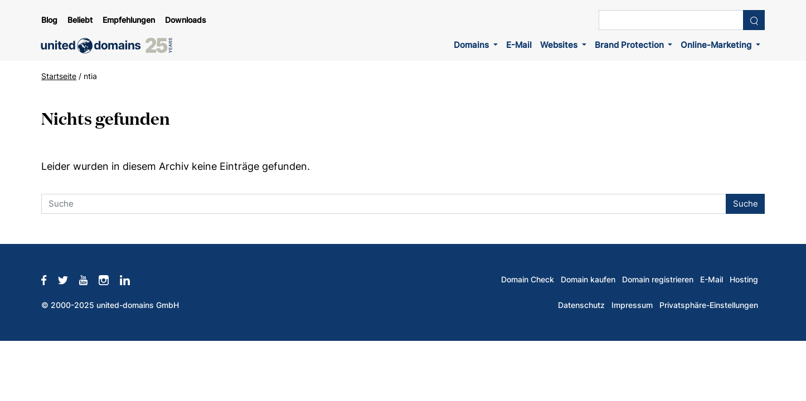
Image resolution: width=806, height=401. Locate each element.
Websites (560, 45)
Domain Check (527, 279)
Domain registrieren (657, 279)
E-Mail (519, 45)
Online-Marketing (717, 45)
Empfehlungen (129, 20)
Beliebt (80, 20)
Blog (49, 20)
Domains (472, 45)
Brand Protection (630, 45)
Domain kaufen (588, 279)
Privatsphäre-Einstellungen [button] (708, 305)
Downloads (185, 20)
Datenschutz (581, 305)
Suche (745, 203)
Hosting (744, 279)
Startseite (58, 76)
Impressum (632, 305)
